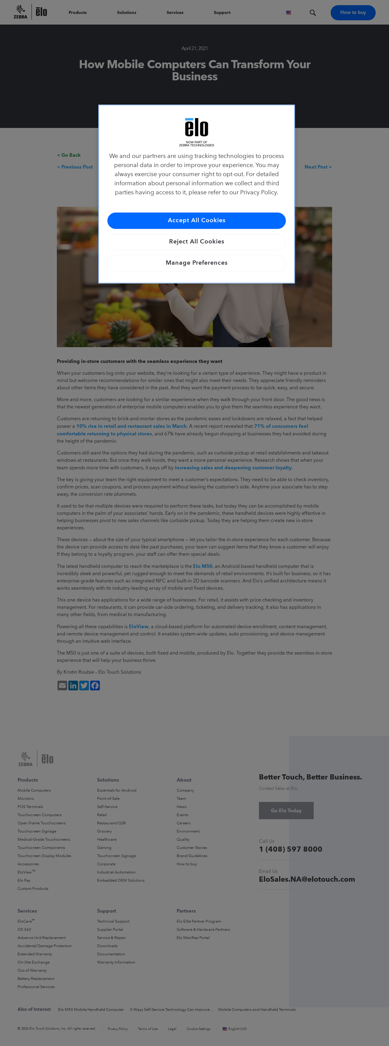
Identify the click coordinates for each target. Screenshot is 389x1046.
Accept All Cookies (197, 221)
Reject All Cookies (196, 242)
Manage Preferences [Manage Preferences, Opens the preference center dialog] (197, 263)
